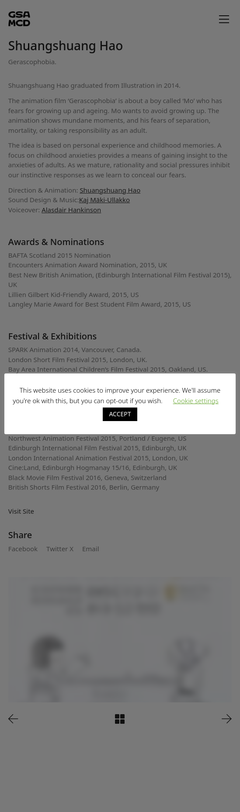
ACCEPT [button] (120, 414)
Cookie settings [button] (196, 400)
